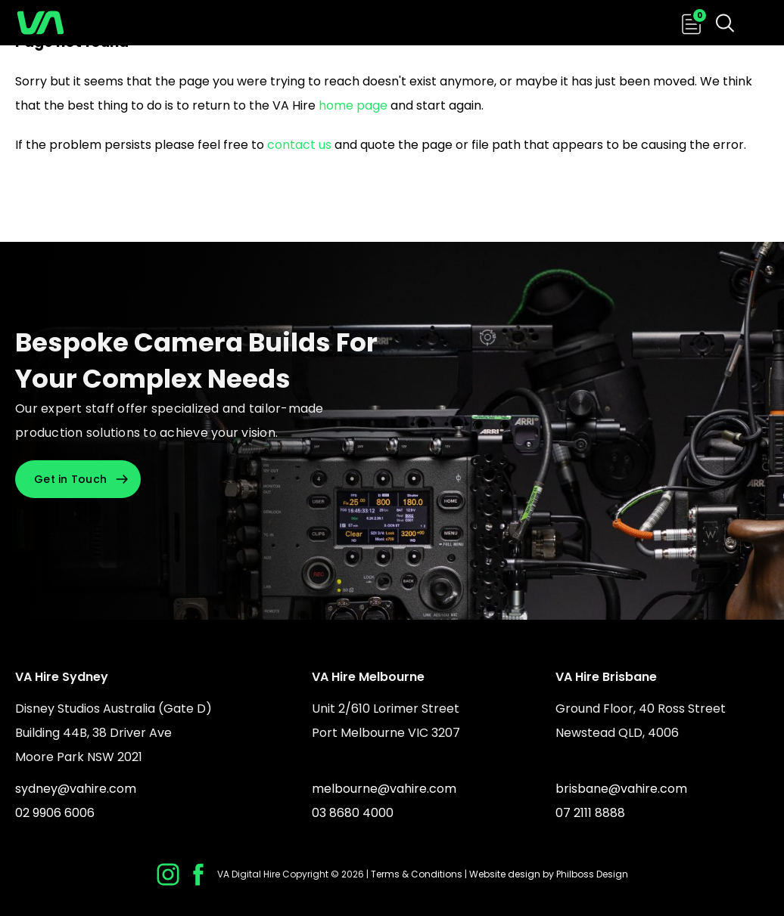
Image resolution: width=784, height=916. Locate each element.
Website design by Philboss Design (548, 874)
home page (353, 105)
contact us (299, 144)
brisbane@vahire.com (621, 788)
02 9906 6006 (55, 813)
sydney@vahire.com (75, 788)
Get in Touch (70, 479)
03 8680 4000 (353, 813)
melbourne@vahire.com (384, 788)
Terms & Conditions (416, 874)
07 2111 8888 (590, 813)
